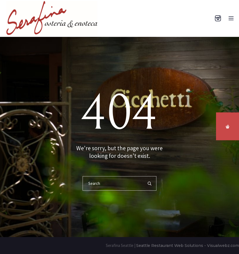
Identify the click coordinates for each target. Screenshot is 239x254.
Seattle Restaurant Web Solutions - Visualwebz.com (187, 245)
